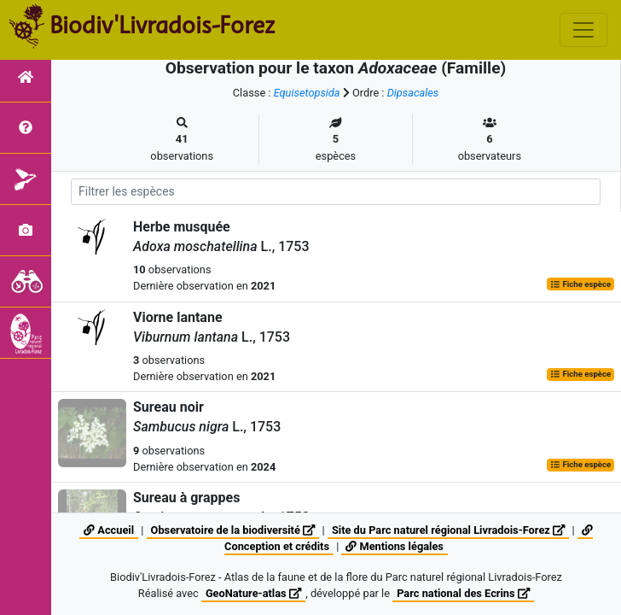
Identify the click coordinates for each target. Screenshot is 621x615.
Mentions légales (394, 546)
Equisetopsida (307, 92)
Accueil (109, 530)
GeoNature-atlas (253, 593)
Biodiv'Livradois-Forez (162, 24)
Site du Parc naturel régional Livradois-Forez (448, 530)
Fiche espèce (580, 284)
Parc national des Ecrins (463, 593)
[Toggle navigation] (583, 30)
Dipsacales (413, 92)
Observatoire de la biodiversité (233, 530)
